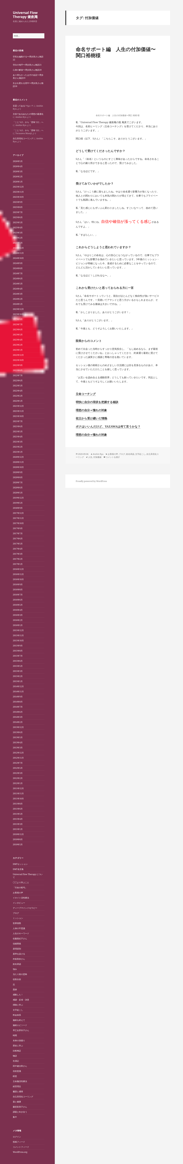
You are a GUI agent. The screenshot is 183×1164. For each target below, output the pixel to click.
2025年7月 (18, 212)
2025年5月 (18, 222)
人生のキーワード (21, 933)
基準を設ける (19, 953)
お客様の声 (18, 892)
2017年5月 (18, 543)
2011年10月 (18, 798)
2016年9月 (18, 584)
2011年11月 (18, 793)
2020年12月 (18, 457)
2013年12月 (18, 727)
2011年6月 (18, 808)
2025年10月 (18, 197)
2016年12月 (18, 569)
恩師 (15, 989)
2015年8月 (18, 650)
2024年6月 (18, 278)
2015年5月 (18, 666)
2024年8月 (18, 268)
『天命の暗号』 (20, 887)
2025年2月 (18, 237)
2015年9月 (18, 645)
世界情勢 (17, 923)
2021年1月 (18, 451)
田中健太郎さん (20, 1066)
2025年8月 (18, 207)
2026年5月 (18, 161)
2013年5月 (18, 737)
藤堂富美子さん (20, 1106)
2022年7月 (18, 375)
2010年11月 (18, 834)
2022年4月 (18, 390)
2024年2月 (18, 299)
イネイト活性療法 (21, 897)
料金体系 (17, 1015)
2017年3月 (18, 553)
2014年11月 (18, 691)
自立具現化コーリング (23, 138)
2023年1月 (18, 349)
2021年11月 (18, 411)
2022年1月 (18, 400)
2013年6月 (18, 732)
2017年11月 (18, 518)
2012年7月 (18, 762)
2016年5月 (18, 604)
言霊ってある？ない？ (23, 105)
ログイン (17, 1136)
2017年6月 (18, 538)
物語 (15, 1055)
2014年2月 (18, 722)
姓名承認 (17, 964)
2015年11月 (18, 635)
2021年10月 (18, 416)
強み (15, 969)
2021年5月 (18, 431)
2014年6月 (18, 711)
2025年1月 (18, 242)
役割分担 (17, 979)
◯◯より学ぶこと (21, 882)
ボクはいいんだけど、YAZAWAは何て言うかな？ (108, 426)
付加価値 (97, 457)
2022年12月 (18, 355)
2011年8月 (18, 803)
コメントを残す (113, 457)
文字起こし (18, 1009)
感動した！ (18, 994)
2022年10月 (18, 360)
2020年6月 (18, 487)
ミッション (18, 918)
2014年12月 (18, 686)
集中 (15, 1117)
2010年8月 (18, 839)
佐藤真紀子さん (20, 938)
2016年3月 (18, 615)
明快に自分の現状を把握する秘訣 (97, 402)
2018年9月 (18, 508)
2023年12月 (18, 309)
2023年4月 (18, 339)
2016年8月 (18, 589)
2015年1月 (18, 681)
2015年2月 (18, 676)
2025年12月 (18, 186)
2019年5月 (18, 502)
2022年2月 (18, 395)
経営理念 (17, 1086)
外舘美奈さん (19, 959)
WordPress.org (20, 1152)
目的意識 (17, 1071)
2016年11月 (18, 574)
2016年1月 (18, 625)
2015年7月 (18, 655)
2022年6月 (18, 380)
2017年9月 (18, 528)
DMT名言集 (18, 869)
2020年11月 (18, 462)
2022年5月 (18, 385)
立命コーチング (86, 394)
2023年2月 (18, 344)
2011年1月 (18, 829)
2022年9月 (18, 365)
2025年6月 (18, 217)
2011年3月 (18, 824)
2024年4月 (18, 288)
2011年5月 (18, 813)
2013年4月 (18, 742)
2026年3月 (18, 171)
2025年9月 (18, 202)
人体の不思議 (19, 928)
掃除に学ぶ (18, 1004)
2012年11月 (18, 757)
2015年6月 (18, 660)
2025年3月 (18, 232)
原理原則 (17, 948)
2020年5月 (18, 492)
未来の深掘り (19, 1040)
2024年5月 (18, 283)
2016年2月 (18, 620)
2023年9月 (18, 319)
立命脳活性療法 (20, 1081)
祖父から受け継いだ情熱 (91, 418)
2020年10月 (18, 467)
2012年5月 (18, 768)
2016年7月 (18, 594)
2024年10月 (18, 258)
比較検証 (17, 1050)
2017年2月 (18, 559)
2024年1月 (18, 304)
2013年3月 (18, 747)
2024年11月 (18, 253)
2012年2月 (18, 778)
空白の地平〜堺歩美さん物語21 (27, 64)
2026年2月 (18, 176)
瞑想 (15, 1076)
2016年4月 (18, 610)
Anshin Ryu (98, 454)
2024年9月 (18, 263)
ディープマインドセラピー (25, 908)
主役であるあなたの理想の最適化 (28, 114)
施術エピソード (20, 1025)
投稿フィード (19, 1141)
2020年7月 (18, 482)
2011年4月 (18, 819)
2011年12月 (18, 788)
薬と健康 (17, 1101)
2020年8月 (18, 477)
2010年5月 (18, 844)
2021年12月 (18, 406)
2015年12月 (18, 630)
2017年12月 (18, 513)
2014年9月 (18, 696)
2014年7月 (18, 706)
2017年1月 (18, 564)
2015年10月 (18, 640)
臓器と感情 (18, 1091)
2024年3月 (18, 293)
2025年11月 (18, 191)
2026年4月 (18, 166)
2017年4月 (18, 548)
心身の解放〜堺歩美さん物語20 (27, 69)
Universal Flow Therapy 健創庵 (25, 14)
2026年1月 (18, 181)
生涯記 (16, 1060)
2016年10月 (18, 579)
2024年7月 (18, 273)
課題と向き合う (20, 1111)
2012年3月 (18, 773)
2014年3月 (18, 717)
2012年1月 (18, 783)
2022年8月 (18, 370)
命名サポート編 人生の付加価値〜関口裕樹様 (116, 52)
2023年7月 (18, 324)
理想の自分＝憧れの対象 (91, 410)
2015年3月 (18, 671)
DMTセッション (20, 864)
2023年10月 (18, 314)
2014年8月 (18, 701)
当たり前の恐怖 (20, 974)
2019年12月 (18, 497)
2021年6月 (18, 426)
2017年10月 (18, 523)
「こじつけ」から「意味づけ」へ (28, 122)
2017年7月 (18, 533)
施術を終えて (19, 1020)
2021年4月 (18, 436)
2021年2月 (18, 446)
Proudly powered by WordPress (91, 481)
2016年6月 (18, 599)
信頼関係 (17, 943)
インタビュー (19, 902)
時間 (15, 1035)
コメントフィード (21, 1147)
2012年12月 (18, 752)
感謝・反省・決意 (21, 999)
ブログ (16, 913)
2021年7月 (18, 421)
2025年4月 (18, 227)
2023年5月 (18, 334)
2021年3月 (18, 441)
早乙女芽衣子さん (21, 1030)
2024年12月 (18, 248)
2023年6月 (18, 329)
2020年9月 (18, 472)
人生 (90, 457)
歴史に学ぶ (18, 1045)
